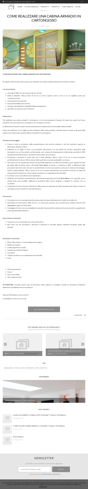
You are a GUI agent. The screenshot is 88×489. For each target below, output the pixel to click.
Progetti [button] (56, 7)
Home (20, 7)
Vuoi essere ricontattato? (44, 309)
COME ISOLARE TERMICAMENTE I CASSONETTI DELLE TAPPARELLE (39, 426)
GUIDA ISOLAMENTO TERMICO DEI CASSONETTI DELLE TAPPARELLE (39, 415)
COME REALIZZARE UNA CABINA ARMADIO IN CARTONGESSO (44, 18)
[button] (84, 315)
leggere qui (77, 484)
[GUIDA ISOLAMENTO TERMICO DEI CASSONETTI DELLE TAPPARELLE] (7, 418)
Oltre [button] (78, 7)
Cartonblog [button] (67, 7)
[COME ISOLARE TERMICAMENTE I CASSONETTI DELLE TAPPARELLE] (7, 429)
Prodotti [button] (45, 7)
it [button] (82, 2)
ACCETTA (43, 487)
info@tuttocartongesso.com (24, 2)
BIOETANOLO (18, 437)
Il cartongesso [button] (31, 7)
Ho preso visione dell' (44, 474)
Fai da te (44, 10)
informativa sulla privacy (52, 474)
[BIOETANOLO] (7, 440)
